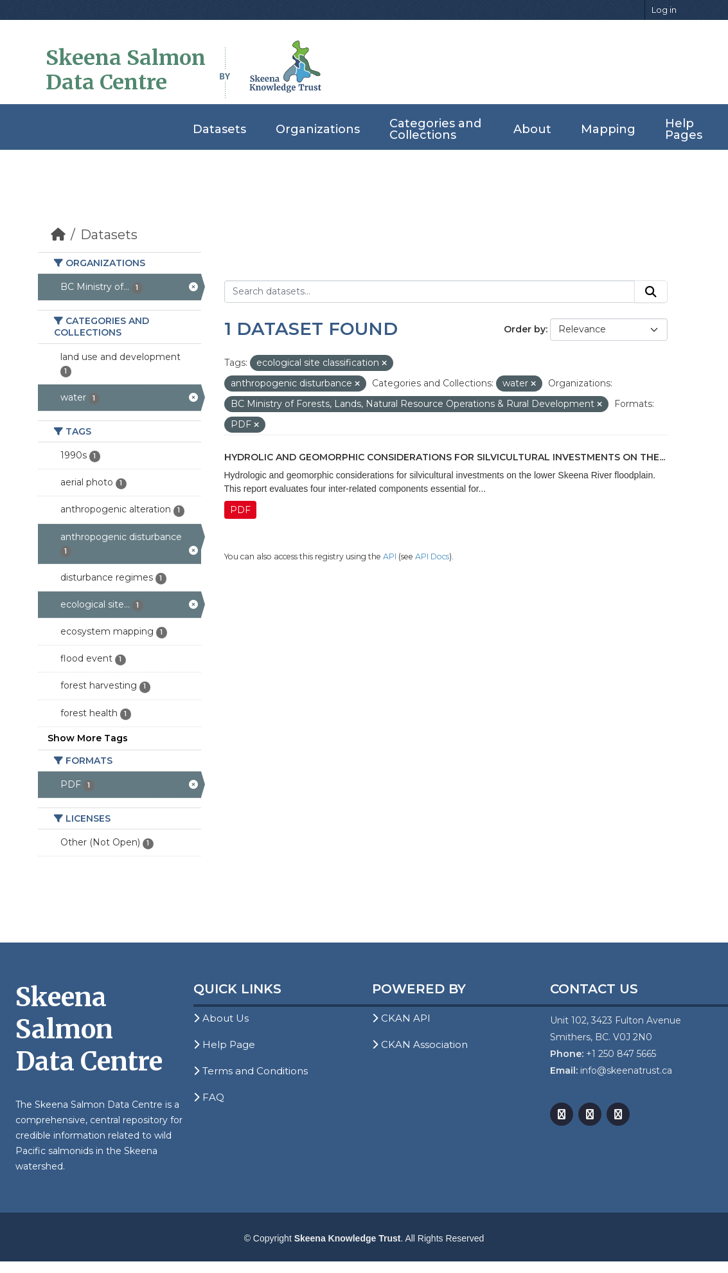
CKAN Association (420, 1044)
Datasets (219, 129)
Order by (525, 329)
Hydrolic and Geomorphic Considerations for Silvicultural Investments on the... (444, 457)
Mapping (608, 129)
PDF (240, 510)
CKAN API (401, 1018)
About (532, 129)
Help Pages (683, 129)
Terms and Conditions (250, 1071)
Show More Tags (88, 738)
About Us (221, 1018)
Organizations (318, 129)
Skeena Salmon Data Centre (126, 70)
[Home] (58, 234)
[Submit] (651, 291)
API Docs (432, 556)
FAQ (208, 1097)
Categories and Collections (435, 129)
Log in (664, 10)
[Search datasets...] (429, 291)
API (389, 556)
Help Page (224, 1044)
